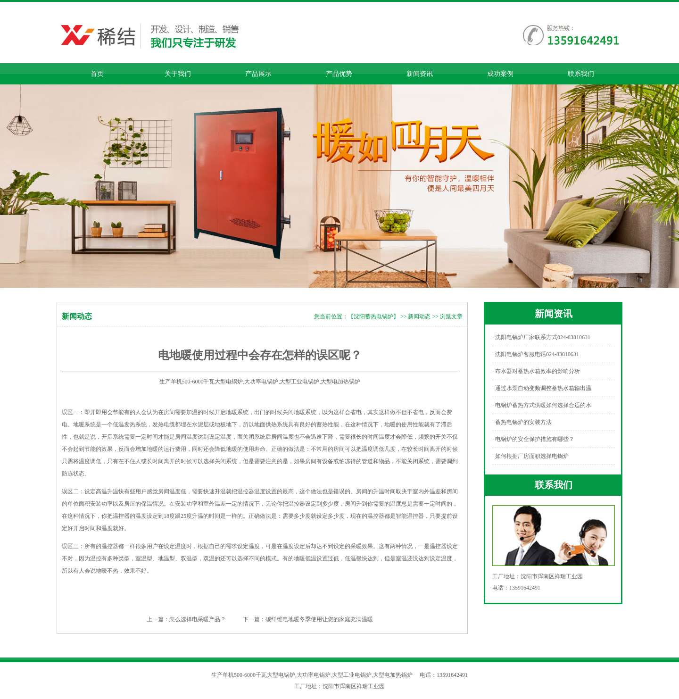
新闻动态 (419, 316)
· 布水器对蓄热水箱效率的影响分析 (536, 371)
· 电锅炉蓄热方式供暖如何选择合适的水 (541, 405)
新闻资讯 (419, 73)
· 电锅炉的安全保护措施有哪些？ (533, 439)
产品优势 (339, 73)
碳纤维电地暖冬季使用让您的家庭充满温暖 (319, 619)
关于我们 (178, 73)
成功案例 (500, 73)
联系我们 (581, 73)
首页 (97, 73)
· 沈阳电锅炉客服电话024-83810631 (535, 354)
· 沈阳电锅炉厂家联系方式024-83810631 (541, 337)
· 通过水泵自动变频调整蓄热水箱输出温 (541, 388)
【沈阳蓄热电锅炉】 (373, 316)
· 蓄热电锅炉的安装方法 (522, 422)
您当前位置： (331, 316)
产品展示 (258, 73)
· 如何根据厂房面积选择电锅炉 (530, 456)
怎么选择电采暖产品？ (197, 619)
